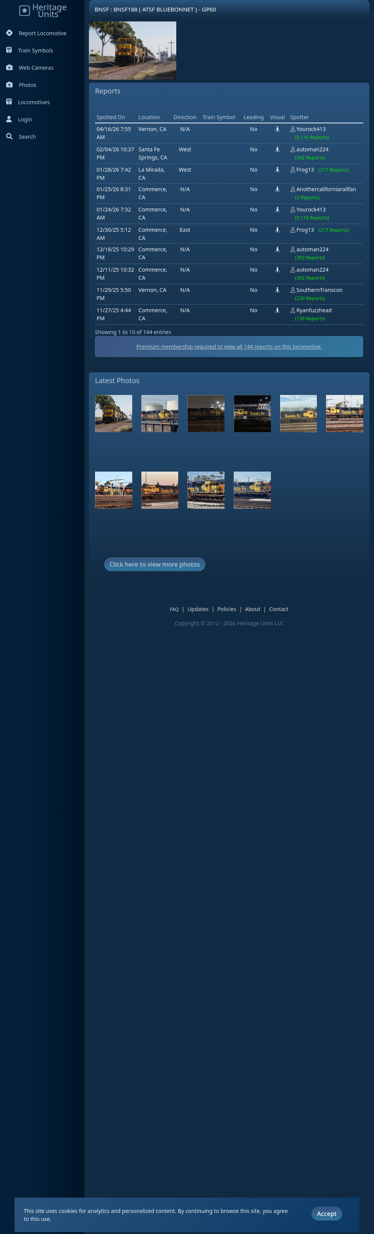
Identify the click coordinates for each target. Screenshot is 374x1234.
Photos (21, 84)
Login (19, 119)
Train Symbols (29, 50)
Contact (284, 718)
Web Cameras (30, 67)
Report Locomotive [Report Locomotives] (36, 33)
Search (21, 136)
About (258, 718)
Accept (326, 1213)
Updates (203, 718)
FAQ (179, 718)
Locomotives (28, 102)
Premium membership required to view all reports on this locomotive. (234, 455)
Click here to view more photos (155, 673)
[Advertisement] (234, 161)
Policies (232, 718)
